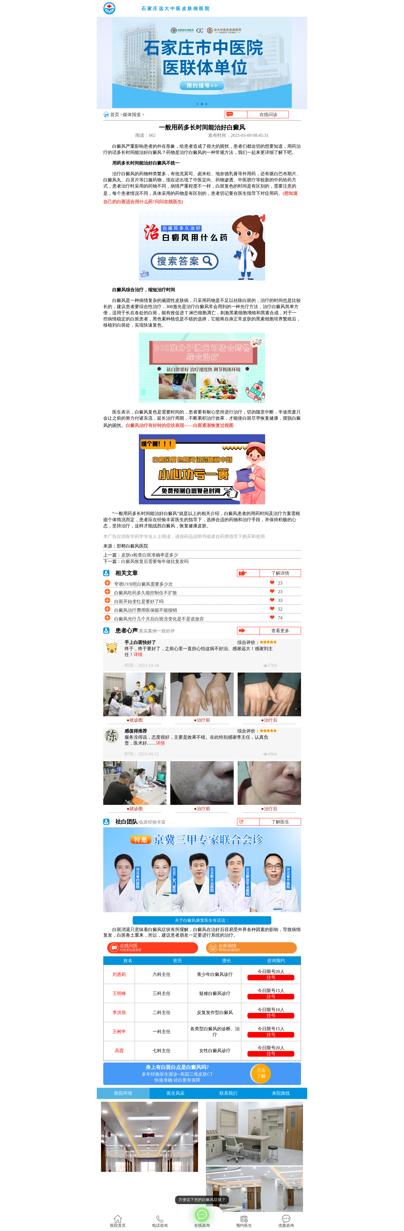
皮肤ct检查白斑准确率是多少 (149, 555)
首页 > (116, 114)
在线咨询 (202, 1217)
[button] (197, 104)
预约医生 (244, 1221)
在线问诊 (268, 114)
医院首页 (118, 1221)
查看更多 (280, 630)
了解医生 (280, 821)
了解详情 (280, 573)
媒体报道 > (133, 114)
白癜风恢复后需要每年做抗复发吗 (155, 561)
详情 (138, 654)
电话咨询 (160, 1221)
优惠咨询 (286, 1221)
